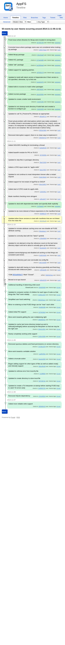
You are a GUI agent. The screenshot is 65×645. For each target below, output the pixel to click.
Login (60, 15)
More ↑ (4, 33)
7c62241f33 (40, 109)
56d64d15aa (49, 275)
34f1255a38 (42, 221)
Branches (34, 18)
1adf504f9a (42, 354)
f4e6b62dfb (42, 307)
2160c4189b (41, 336)
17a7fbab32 (40, 206)
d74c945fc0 (42, 396)
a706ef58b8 (42, 238)
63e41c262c (41, 329)
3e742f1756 (40, 42)
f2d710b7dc (42, 381)
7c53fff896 (42, 373)
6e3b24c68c (42, 255)
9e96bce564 (41, 295)
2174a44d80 (40, 60)
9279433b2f (42, 312)
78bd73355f (42, 162)
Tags (44, 18)
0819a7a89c (42, 130)
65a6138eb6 (42, 177)
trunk (59, 50)
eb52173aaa (42, 50)
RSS (18, 417)
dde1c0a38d (42, 262)
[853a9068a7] (18, 275)
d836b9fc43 (42, 406)
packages (57, 42)
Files (25, 18)
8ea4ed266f (42, 359)
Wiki (61, 18)
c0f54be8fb (43, 270)
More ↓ (4, 412)
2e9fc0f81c (43, 191)
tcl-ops (58, 287)
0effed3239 (43, 280)
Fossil (13, 417)
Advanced (6, 22)
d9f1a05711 (42, 116)
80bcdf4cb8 (42, 366)
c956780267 (40, 89)
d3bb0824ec (41, 319)
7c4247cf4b (40, 102)
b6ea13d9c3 (42, 184)
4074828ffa (43, 155)
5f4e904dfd (42, 287)
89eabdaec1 (42, 231)
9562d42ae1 (41, 300)
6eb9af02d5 (42, 148)
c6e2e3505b (40, 94)
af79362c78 (40, 72)
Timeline (15, 18)
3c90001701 (41, 388)
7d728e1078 (41, 346)
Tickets (52, 18)
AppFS (21, 4)
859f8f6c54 (43, 213)
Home (5, 18)
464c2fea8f (40, 55)
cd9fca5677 (43, 199)
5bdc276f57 (43, 170)
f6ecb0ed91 (43, 248)
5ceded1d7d (40, 82)
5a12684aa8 (40, 65)
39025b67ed (42, 137)
